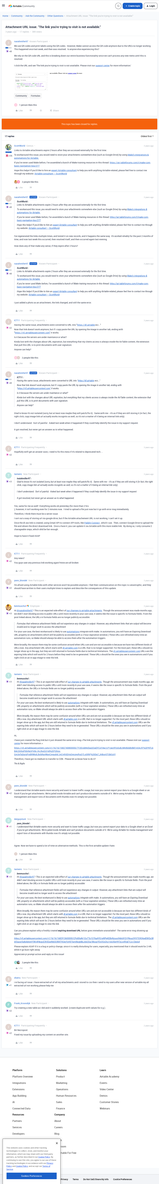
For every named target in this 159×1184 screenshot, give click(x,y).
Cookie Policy (44, 1173)
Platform (17, 1070)
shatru (17, 977)
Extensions (18, 1089)
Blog (56, 1133)
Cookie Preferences (122, 1179)
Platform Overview (22, 1076)
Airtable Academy (109, 1076)
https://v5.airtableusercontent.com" (32, 332)
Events (103, 1083)
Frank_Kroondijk (22, 1003)
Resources (18, 1114)
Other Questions (55, 15)
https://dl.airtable (86, 324)
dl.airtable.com (70, 647)
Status (58, 1140)
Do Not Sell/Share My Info (96, 1179)
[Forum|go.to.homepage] (21, 6)
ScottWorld (19, 145)
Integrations (19, 1083)
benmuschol (20, 605)
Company (59, 1114)
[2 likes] (26, 181)
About (57, 1121)
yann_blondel (20, 580)
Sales (59, 1102)
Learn (103, 1070)
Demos (103, 1095)
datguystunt (20, 819)
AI (13, 1102)
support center (102, 65)
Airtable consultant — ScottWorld (50, 173)
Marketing (61, 1083)
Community (17, 15)
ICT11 (17, 320)
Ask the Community (34, 15)
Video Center (107, 1089)
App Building (19, 1095)
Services (17, 1127)
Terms (76, 1179)
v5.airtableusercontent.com (126, 651)
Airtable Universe (21, 1153)
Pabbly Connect (92, 522)
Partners (17, 1121)
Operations (62, 1089)
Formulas (35, 95)
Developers (18, 1133)
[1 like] (25, 105)
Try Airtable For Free (65, 1153)
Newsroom (60, 1146)
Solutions (61, 1070)
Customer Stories (109, 1102)
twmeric (18, 474)
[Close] (56, 1160)
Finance (60, 1108)
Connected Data (21, 1108)
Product (60, 1076)
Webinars (105, 1108)
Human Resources (66, 1095)
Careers (58, 1127)
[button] (3, 6)
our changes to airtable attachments (84, 610)
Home (5, 15)
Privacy (64, 1179)
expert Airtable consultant (64, 170)
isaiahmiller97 (21, 41)
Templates (18, 1146)
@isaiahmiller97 (25, 610)
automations (73, 631)
